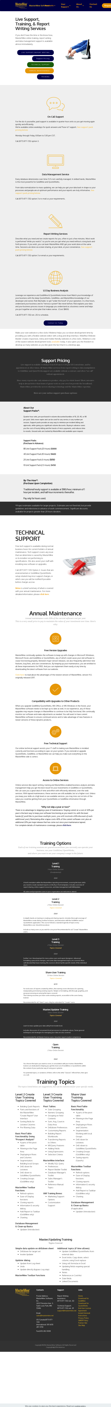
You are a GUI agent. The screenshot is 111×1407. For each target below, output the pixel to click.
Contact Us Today (55, 323)
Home (80, 1296)
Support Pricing (43, 58)
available (56, 341)
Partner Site (82, 1323)
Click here (19, 675)
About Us (79, 5)
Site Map (81, 1325)
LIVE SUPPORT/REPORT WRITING (35, 52)
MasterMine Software (39, 5)
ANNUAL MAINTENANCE (39, 71)
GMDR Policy (83, 1320)
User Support (65, 5)
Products (49, 6)
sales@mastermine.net (45, 1316)
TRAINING (45, 77)
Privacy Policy (83, 1318)
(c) (54, 1347)
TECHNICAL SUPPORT (40, 64)
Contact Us (93, 5)
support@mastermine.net (66, 1311)
